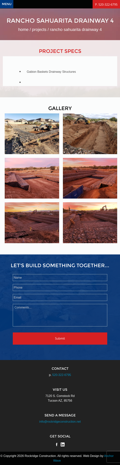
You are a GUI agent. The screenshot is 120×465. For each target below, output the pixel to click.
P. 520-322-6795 (106, 4)
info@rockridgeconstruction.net (60, 421)
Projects (39, 29)
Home (23, 29)
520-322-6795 (61, 374)
